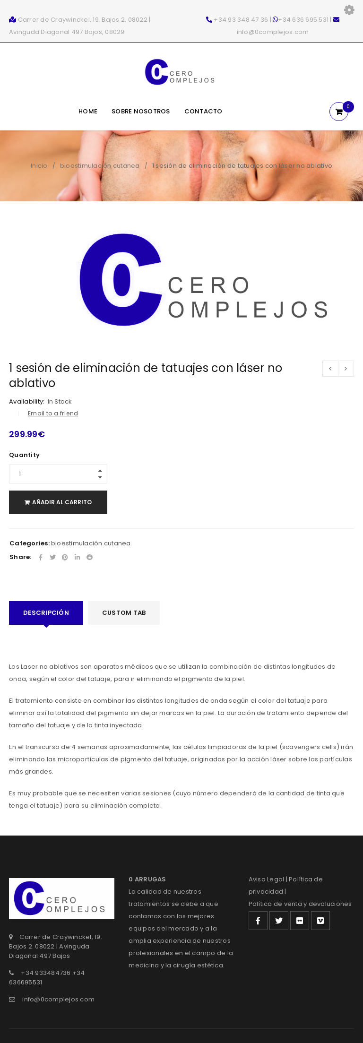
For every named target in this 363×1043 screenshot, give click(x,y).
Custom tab (124, 612)
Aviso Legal (267, 879)
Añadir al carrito (64, 502)
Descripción (46, 612)
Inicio (39, 165)
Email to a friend (53, 413)
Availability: (26, 401)
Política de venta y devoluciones (300, 903)
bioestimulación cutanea (100, 165)
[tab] (46, 613)
